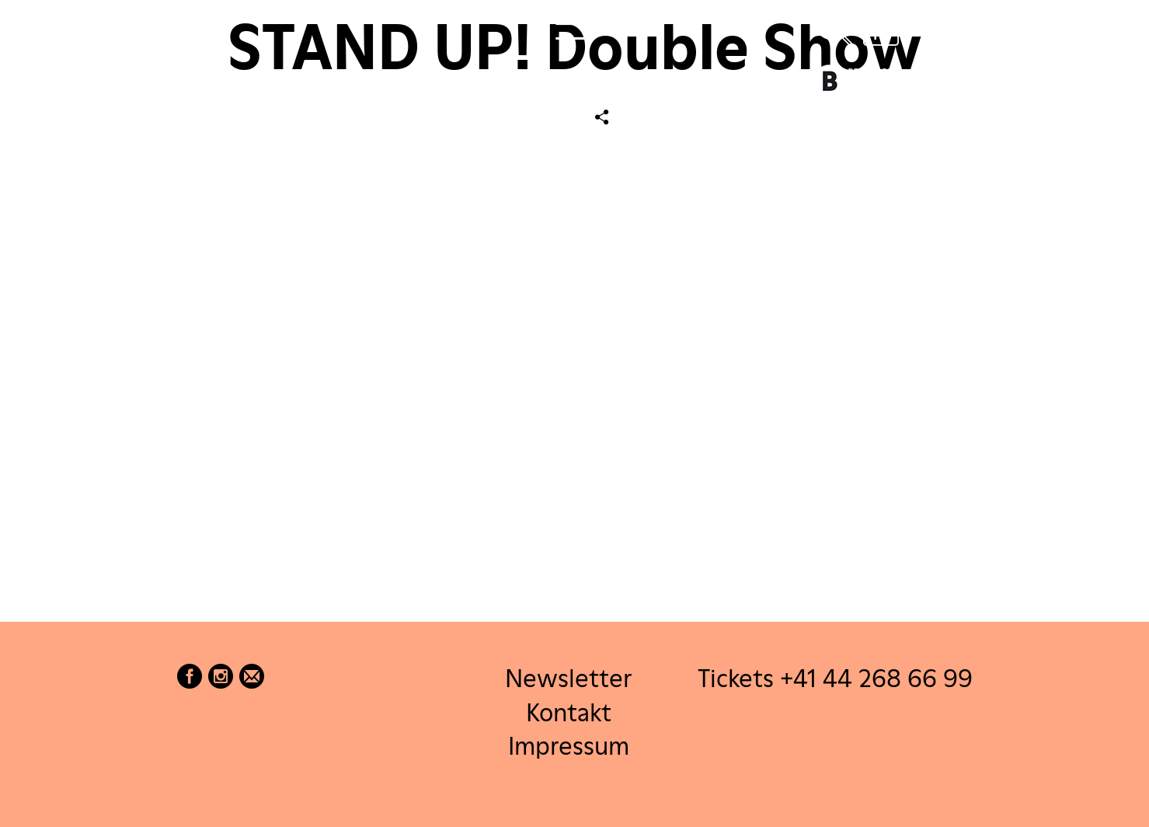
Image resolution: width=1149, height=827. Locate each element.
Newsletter (568, 678)
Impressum (568, 745)
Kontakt (568, 711)
